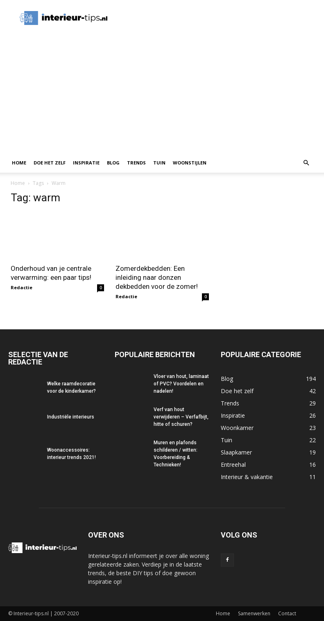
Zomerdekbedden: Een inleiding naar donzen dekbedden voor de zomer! (157, 277)
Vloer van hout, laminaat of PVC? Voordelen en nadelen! (181, 384)
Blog (113, 163)
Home (19, 163)
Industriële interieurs (70, 417)
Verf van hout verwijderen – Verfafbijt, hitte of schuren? (181, 417)
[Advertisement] (162, 91)
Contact (287, 613)
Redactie (21, 287)
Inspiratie (86, 163)
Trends (136, 163)
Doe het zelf (50, 163)
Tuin (159, 163)
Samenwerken (254, 613)
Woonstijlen (189, 163)
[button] (306, 163)
